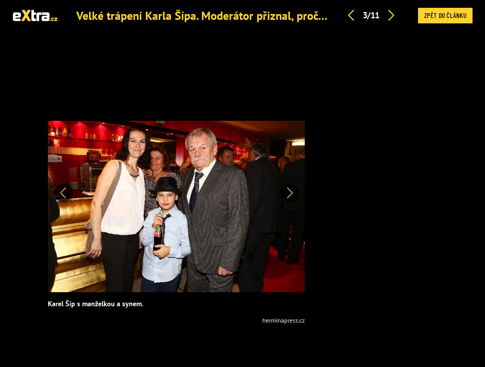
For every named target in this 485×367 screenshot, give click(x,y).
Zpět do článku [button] (445, 15)
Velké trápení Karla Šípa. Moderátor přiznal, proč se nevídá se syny (241, 15)
